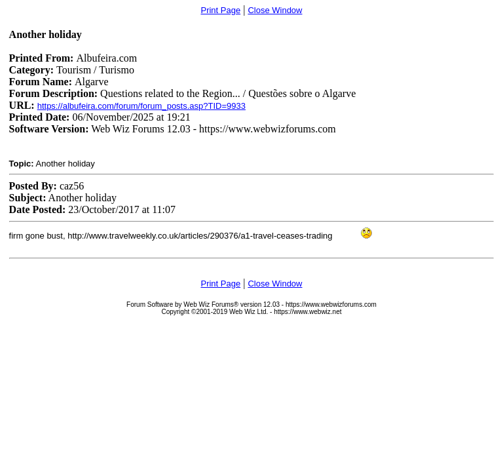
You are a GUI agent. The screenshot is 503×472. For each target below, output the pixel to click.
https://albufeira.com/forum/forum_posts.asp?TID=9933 (141, 106)
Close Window (275, 10)
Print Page (220, 10)
